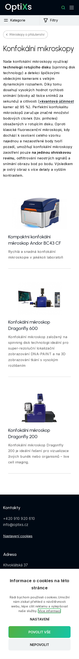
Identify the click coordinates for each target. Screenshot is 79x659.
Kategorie (14, 20)
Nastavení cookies (17, 536)
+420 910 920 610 (19, 518)
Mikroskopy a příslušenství (26, 34)
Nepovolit (39, 645)
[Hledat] (63, 7)
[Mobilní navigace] (72, 7)
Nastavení (39, 619)
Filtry (50, 20)
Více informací (49, 611)
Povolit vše (39, 632)
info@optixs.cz (15, 525)
